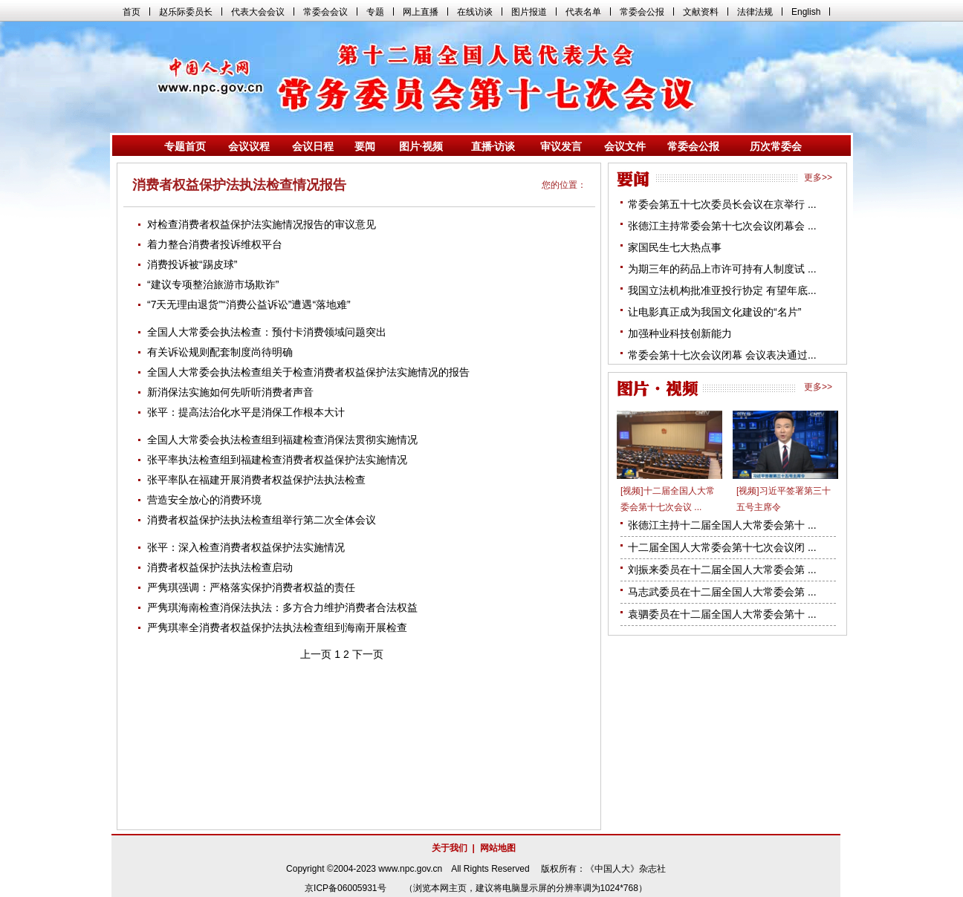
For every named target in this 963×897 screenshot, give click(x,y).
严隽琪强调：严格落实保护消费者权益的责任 (251, 587)
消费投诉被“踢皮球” (192, 264)
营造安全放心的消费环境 (204, 500)
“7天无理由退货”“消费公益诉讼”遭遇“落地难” (249, 304)
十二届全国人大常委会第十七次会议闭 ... (722, 547)
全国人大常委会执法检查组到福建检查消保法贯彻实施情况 (282, 440)
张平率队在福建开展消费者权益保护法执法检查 (256, 480)
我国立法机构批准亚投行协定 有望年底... (722, 290)
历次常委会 (776, 146)
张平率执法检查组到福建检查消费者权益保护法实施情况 (277, 460)
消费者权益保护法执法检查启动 (220, 567)
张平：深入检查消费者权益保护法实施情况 (246, 547)
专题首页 (185, 146)
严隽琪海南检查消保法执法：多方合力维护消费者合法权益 (282, 607)
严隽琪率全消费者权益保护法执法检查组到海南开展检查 (277, 627)
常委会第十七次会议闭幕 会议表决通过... (722, 355)
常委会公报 (693, 146)
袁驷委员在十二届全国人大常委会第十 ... (722, 614)
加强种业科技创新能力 (680, 333)
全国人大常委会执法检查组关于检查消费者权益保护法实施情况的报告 (308, 372)
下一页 (367, 654)
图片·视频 (421, 146)
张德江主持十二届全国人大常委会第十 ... (722, 525)
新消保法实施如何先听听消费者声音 (230, 392)
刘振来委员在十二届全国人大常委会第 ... (722, 569)
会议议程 (249, 146)
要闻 (364, 146)
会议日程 (313, 146)
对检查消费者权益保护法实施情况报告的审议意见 (261, 224)
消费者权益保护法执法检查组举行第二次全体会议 (261, 520)
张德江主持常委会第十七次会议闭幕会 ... (722, 226)
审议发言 (561, 146)
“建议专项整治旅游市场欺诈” (213, 284)
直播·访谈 (493, 146)
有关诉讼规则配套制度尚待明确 (220, 352)
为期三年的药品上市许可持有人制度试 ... (722, 269)
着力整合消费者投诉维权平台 (214, 244)
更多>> (818, 177)
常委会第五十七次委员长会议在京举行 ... (722, 204)
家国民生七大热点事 (675, 247)
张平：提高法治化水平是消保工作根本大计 (246, 412)
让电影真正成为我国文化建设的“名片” (714, 312)
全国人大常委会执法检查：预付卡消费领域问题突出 (266, 332)
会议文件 (625, 146)
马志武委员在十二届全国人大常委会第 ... (722, 592)
